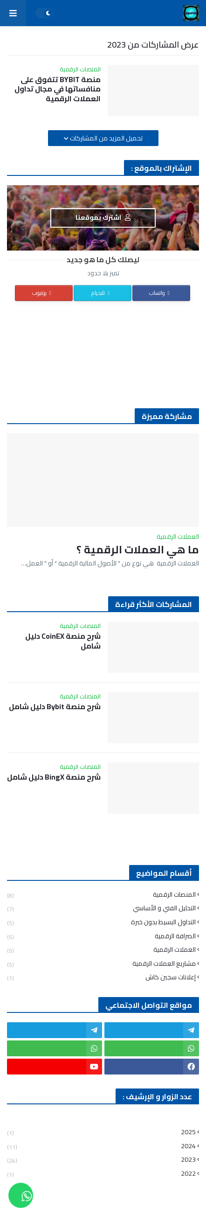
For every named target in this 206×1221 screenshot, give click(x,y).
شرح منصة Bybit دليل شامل (55, 707)
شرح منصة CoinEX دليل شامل (63, 641)
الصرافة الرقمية (101, 936)
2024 (101, 1146)
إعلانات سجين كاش (101, 976)
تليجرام (101, 292)
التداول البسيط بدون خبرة (101, 922)
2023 (101, 1159)
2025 (101, 1133)
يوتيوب (43, 292)
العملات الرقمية (101, 949)
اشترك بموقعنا (103, 217)
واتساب (160, 292)
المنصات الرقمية (101, 895)
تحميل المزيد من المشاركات (106, 138)
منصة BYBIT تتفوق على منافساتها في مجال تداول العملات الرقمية (57, 89)
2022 (101, 1173)
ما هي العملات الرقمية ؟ (137, 550)
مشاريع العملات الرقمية (101, 963)
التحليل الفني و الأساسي (101, 908)
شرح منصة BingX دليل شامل (54, 777)
